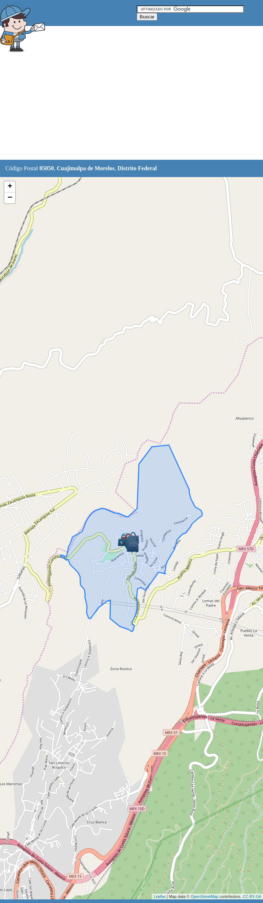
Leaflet (160, 896)
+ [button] (10, 186)
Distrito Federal (137, 168)
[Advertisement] (131, 107)
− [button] (10, 198)
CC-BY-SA (251, 896)
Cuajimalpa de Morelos (86, 168)
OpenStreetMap (204, 896)
